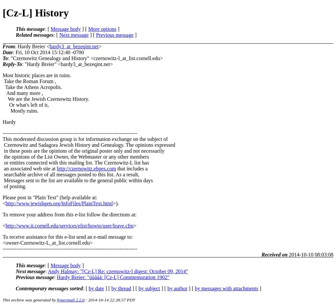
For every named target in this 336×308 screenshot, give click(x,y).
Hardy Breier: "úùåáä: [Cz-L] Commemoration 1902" (113, 277)
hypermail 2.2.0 (71, 299)
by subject (149, 288)
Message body (66, 29)
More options (102, 29)
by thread (121, 288)
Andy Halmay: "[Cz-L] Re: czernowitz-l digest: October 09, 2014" (118, 271)
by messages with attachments (226, 288)
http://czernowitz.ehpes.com (86, 168)
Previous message (115, 35)
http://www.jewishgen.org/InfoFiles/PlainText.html (59, 203)
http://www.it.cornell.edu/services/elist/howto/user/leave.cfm (70, 226)
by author (177, 288)
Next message (74, 35)
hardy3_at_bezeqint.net (74, 46)
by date (96, 288)
